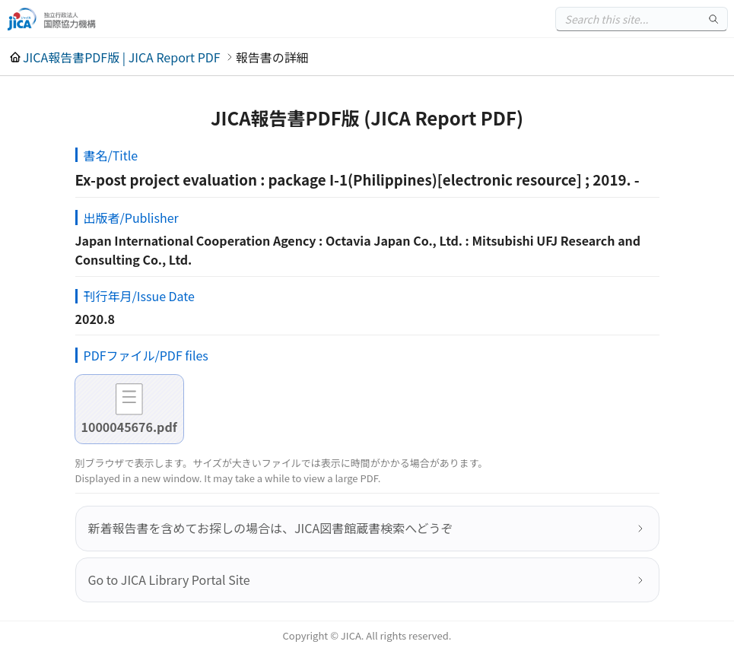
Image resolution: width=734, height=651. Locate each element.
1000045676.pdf (129, 427)
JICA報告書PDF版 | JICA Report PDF (122, 57)
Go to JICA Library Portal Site (169, 579)
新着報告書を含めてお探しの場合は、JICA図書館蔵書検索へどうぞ (270, 528)
